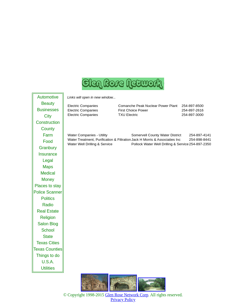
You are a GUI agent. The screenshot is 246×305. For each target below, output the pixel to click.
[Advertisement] (123, 40)
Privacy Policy (123, 299)
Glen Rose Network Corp (126, 295)
